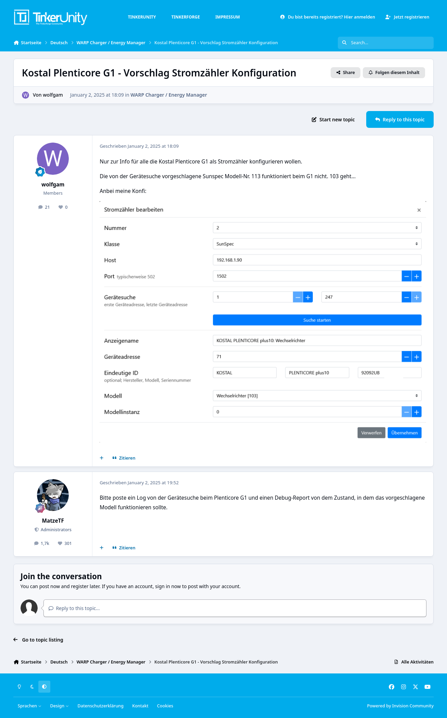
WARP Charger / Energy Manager (168, 95)
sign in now (168, 586)
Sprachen (30, 706)
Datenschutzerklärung (101, 706)
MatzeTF (53, 520)
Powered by (400, 706)
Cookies (165, 706)
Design (59, 706)
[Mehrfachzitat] (101, 458)
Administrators (56, 530)
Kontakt (140, 706)
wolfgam (53, 95)
